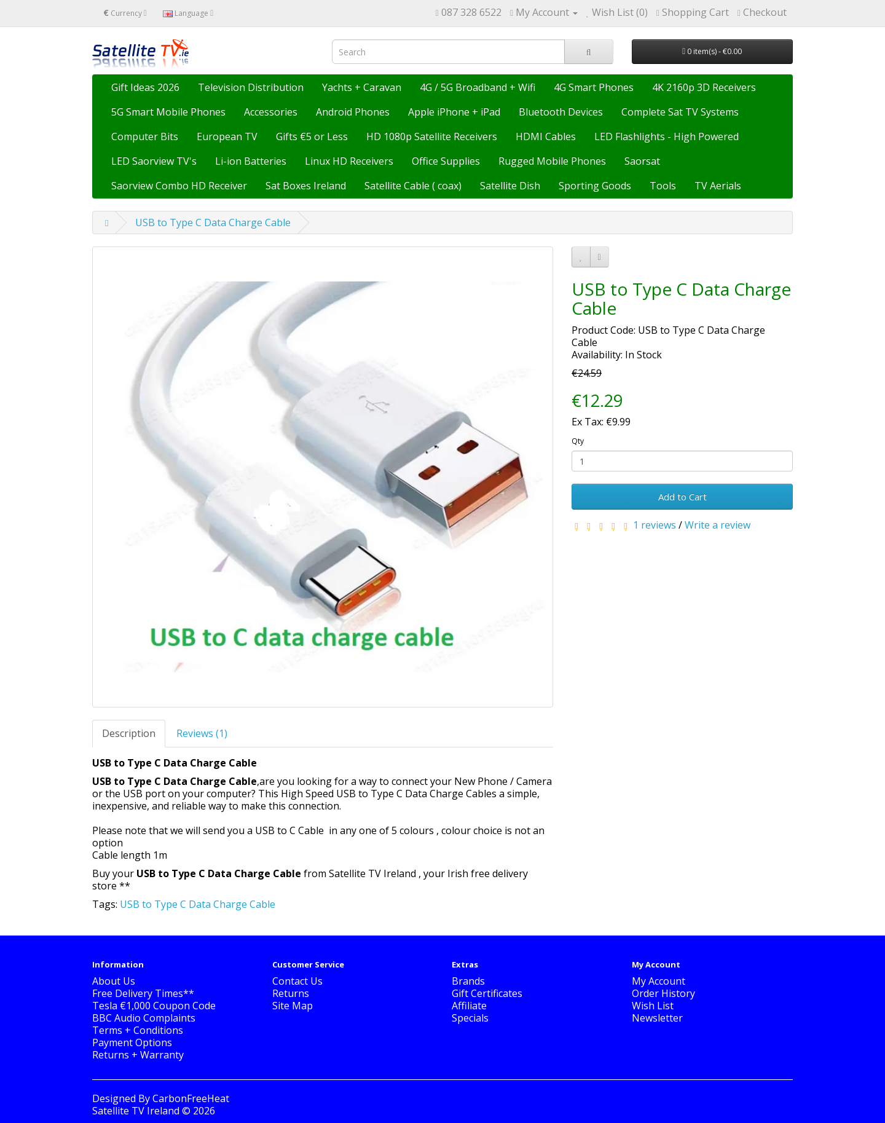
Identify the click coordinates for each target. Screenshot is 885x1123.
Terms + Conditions (137, 1030)
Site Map (292, 1005)
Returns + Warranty (138, 1055)
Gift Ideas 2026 (145, 87)
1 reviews (654, 525)
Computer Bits (144, 136)
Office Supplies (446, 161)
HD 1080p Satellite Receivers (431, 136)
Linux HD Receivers (349, 161)
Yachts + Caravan (361, 87)
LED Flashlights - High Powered (666, 136)
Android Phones (353, 112)
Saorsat (642, 161)
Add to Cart (682, 497)
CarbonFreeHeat (190, 1098)
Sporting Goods (595, 185)
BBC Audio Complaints (143, 1018)
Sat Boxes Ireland (306, 185)
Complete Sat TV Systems (680, 112)
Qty (578, 441)
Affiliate (469, 1005)
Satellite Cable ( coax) (413, 185)
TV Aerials (717, 185)
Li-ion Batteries (250, 161)
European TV (227, 136)
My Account (658, 981)
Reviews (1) (201, 733)
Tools (663, 185)
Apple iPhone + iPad (454, 112)
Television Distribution (251, 87)
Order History (663, 993)
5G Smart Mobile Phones (168, 112)
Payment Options (132, 1042)
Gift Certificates (487, 993)
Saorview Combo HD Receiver (179, 185)
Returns (290, 993)
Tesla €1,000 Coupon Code (154, 1005)
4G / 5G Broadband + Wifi (477, 87)
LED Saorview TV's (154, 161)
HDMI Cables (546, 136)
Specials (470, 1018)
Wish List (653, 1005)
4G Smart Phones (594, 87)
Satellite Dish (510, 185)
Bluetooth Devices (561, 112)
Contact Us (297, 981)
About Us (113, 981)
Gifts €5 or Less (312, 136)
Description (128, 733)
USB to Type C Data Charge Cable (213, 222)
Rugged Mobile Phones (552, 161)
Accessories (270, 112)
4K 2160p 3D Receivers (704, 87)
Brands (468, 981)
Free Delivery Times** (143, 993)
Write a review (717, 525)
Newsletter (657, 1018)
